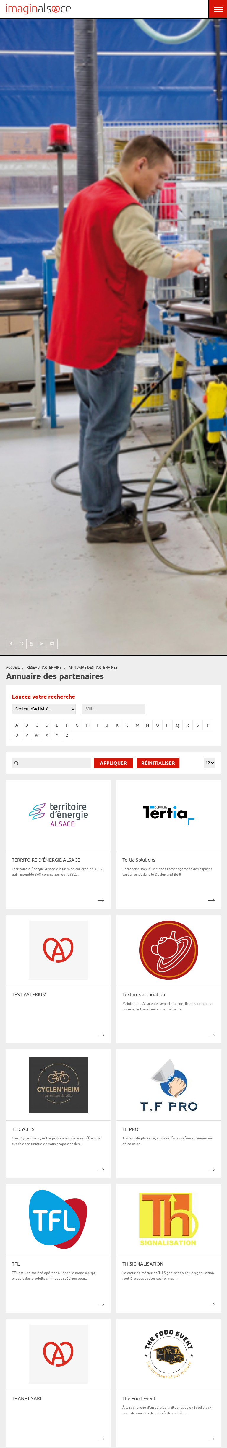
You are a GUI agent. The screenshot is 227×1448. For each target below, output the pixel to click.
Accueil (13, 667)
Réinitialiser (158, 763)
